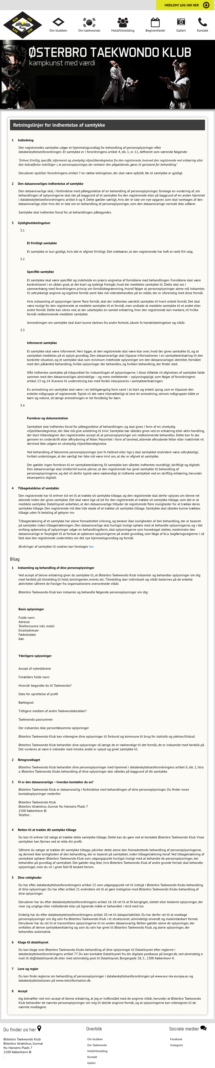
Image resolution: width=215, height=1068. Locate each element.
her (91, 546)
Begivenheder (155, 30)
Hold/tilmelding (122, 30)
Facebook (176, 1039)
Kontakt (202, 30)
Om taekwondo (89, 30)
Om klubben (58, 30)
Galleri (181, 30)
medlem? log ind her (182, 5)
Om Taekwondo (97, 1045)
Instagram (176, 1045)
